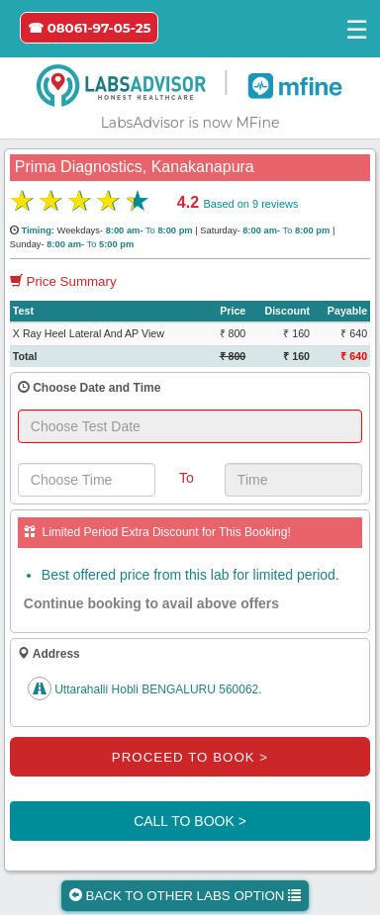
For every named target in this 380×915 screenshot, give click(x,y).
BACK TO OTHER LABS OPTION (185, 895)
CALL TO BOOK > (190, 821)
